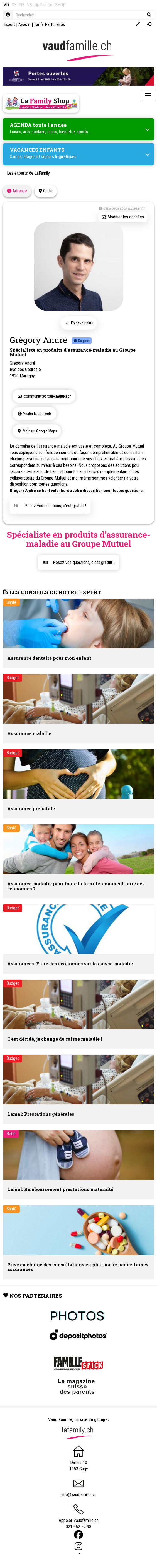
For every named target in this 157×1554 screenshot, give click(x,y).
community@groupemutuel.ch (44, 396)
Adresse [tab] (17, 191)
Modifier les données (123, 217)
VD (6, 4)
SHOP (60, 4)
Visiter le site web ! (34, 413)
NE (21, 4)
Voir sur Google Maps (36, 431)
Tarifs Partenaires (49, 24)
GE (14, 4)
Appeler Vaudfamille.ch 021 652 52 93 (79, 1518)
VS (29, 4)
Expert (9, 24)
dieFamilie (43, 4)
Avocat (24, 24)
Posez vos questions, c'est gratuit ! (50, 505)
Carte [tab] (46, 191)
